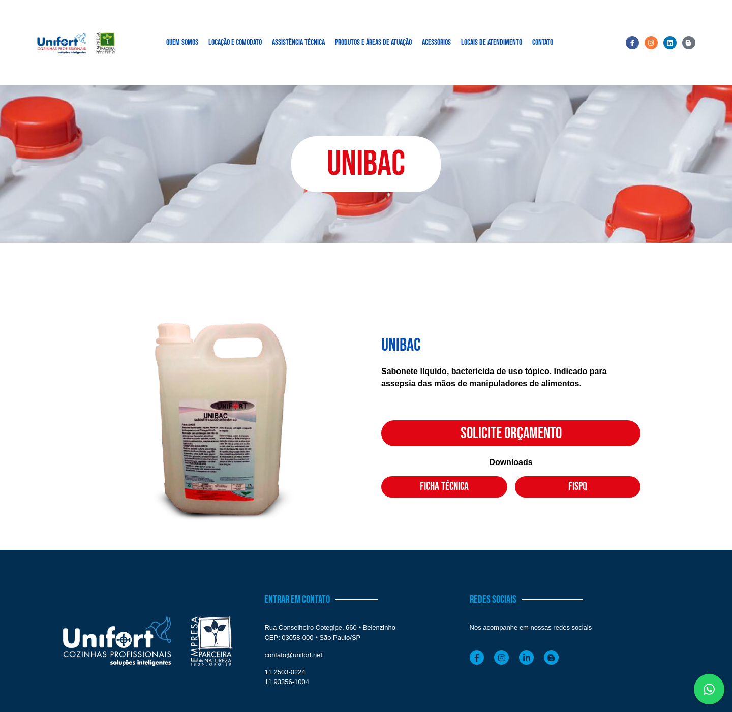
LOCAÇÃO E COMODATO (235, 42)
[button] (366, 164)
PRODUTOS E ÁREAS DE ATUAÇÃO (373, 42)
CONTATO (542, 42)
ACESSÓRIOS (436, 42)
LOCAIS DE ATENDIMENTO (491, 42)
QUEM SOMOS (182, 42)
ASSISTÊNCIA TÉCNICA (298, 42)
